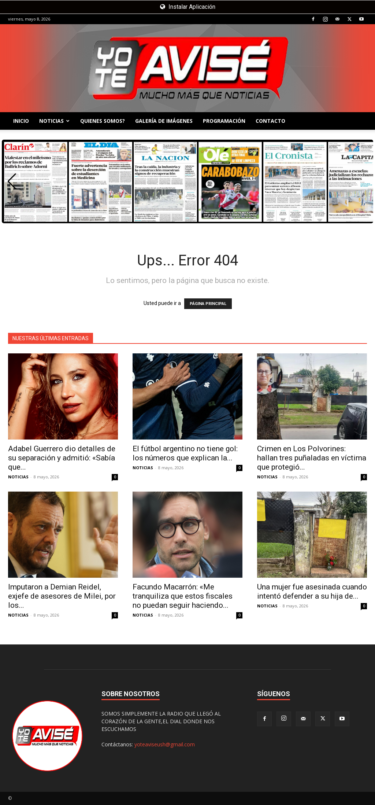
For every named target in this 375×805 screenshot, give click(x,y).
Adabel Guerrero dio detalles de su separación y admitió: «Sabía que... (61, 457)
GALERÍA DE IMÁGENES (164, 120)
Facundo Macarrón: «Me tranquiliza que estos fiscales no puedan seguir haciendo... (183, 596)
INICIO (21, 120)
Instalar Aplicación (187, 6)
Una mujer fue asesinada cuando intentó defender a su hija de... (312, 591)
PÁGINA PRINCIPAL (208, 303)
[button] (12, 181)
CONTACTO (270, 120)
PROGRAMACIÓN (224, 120)
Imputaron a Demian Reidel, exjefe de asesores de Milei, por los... (62, 596)
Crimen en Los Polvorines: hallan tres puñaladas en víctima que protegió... (311, 457)
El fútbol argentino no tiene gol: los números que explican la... (185, 453)
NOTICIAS (54, 120)
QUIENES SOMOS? (102, 120)
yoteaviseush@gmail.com (164, 744)
